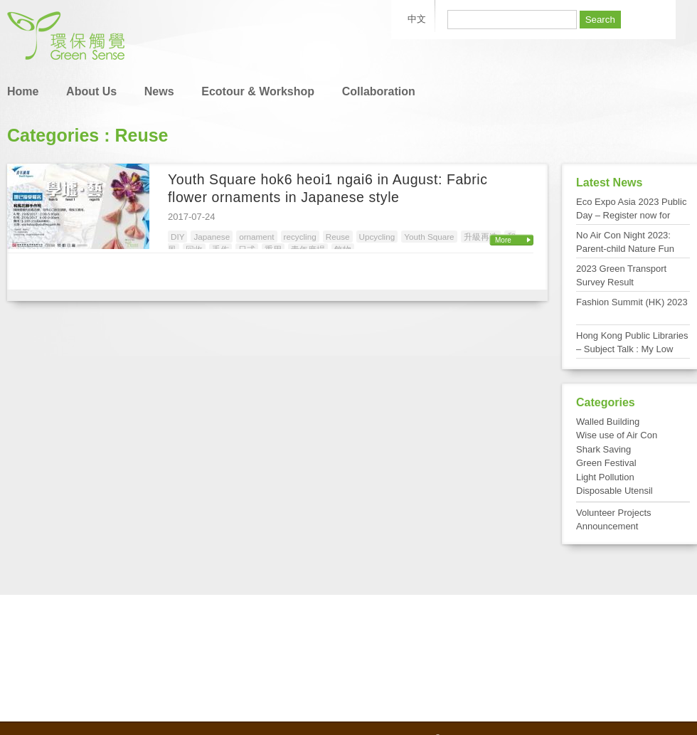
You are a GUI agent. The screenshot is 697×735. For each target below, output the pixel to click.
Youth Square (429, 236)
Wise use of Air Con (616, 435)
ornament (256, 236)
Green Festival (606, 463)
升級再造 (481, 236)
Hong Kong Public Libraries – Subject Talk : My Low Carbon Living (632, 349)
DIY (177, 236)
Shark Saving (603, 449)
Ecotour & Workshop (257, 91)
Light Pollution (605, 477)
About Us (91, 91)
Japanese (211, 236)
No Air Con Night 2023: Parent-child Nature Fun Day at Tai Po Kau (625, 249)
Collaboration (378, 91)
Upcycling (377, 236)
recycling (300, 236)
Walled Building (607, 421)
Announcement (607, 526)
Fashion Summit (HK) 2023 (632, 302)
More (503, 240)
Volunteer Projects (613, 512)
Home (22, 91)
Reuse (338, 236)
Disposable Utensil (614, 490)
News (159, 91)
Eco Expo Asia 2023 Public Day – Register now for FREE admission (631, 215)
